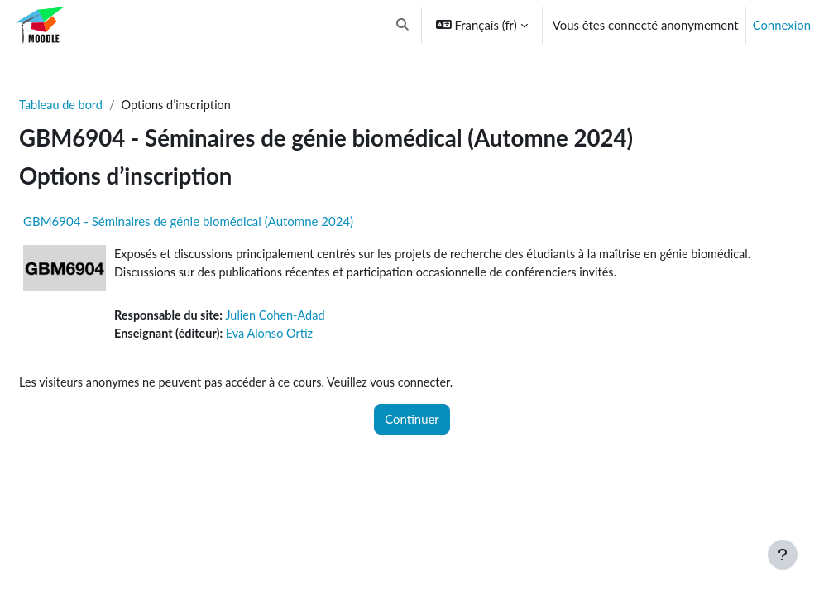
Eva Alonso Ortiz (314, 336)
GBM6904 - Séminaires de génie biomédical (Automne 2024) (228, 221)
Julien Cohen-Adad (319, 317)
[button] (402, 25)
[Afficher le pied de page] (783, 555)
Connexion (782, 24)
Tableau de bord (102, 105)
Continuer (412, 422)
